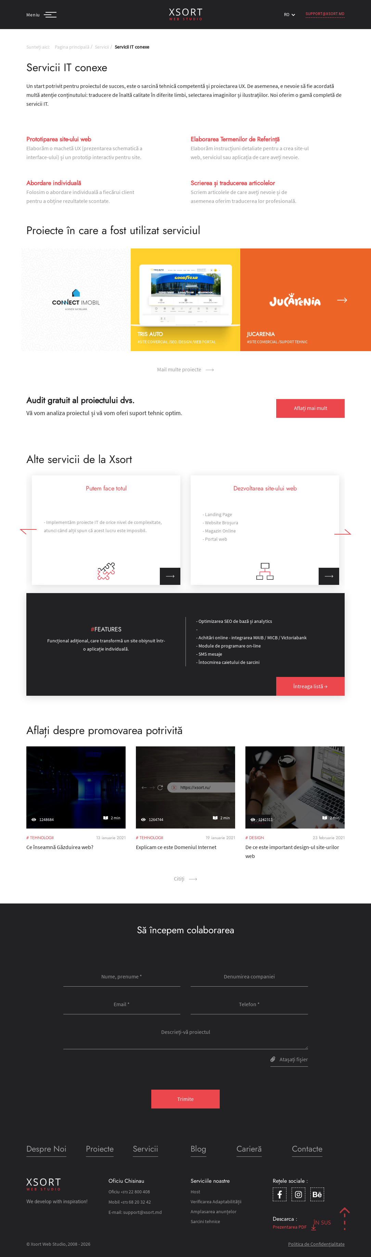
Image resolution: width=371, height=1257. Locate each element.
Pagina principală (72, 47)
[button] (29, 299)
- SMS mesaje (209, 654)
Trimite (185, 1098)
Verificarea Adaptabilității (216, 1201)
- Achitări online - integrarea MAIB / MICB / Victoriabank (251, 637)
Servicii (102, 47)
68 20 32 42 (136, 1202)
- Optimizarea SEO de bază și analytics (234, 621)
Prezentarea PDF (294, 1227)
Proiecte (100, 1149)
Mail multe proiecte (185, 369)
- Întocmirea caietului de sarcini (227, 662)
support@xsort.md (325, 14)
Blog (198, 1149)
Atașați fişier (289, 1059)
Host (195, 1192)
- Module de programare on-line (228, 646)
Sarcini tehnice (205, 1221)
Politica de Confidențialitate (316, 1244)
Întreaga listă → (310, 686)
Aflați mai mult (310, 408)
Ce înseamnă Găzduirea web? (66, 831)
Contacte (307, 1149)
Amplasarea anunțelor (213, 1211)
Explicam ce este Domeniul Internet (179, 831)
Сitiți (185, 878)
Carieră (249, 1149)
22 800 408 (135, 1192)
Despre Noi (46, 1149)
